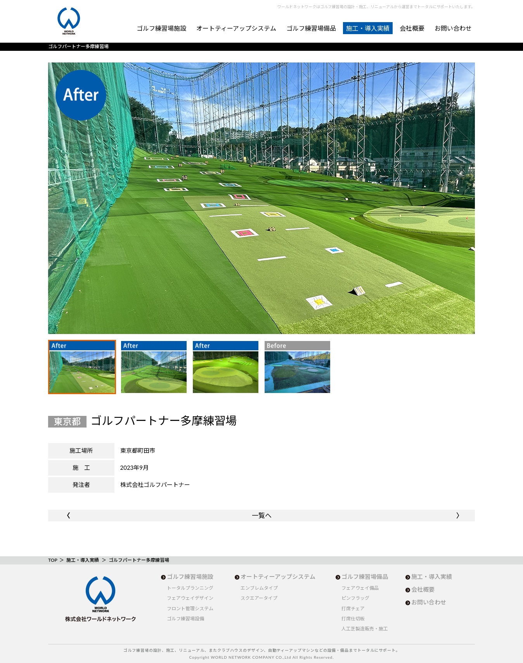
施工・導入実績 (368, 28)
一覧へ (262, 515)
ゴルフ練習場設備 (185, 618)
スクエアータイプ (259, 598)
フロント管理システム (190, 608)
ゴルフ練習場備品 (311, 28)
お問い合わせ (453, 28)
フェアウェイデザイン (190, 598)
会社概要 (412, 28)
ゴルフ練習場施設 (161, 28)
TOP (52, 560)
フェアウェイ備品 (360, 588)
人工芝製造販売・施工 (364, 629)
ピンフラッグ (355, 598)
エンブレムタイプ (259, 588)
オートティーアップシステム (236, 28)
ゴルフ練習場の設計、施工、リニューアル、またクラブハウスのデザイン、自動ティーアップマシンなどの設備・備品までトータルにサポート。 (261, 650)
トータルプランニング (190, 588)
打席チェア (353, 608)
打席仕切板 (353, 618)
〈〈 (65, 515)
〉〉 (458, 515)
